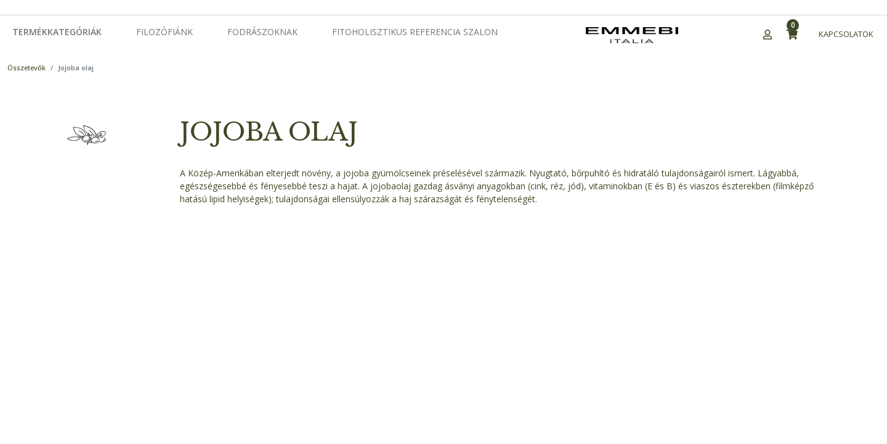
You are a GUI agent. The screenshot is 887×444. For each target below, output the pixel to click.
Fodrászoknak (262, 32)
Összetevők (26, 67)
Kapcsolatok (846, 33)
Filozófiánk (164, 32)
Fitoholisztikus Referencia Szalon (415, 32)
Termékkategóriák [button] (57, 32)
